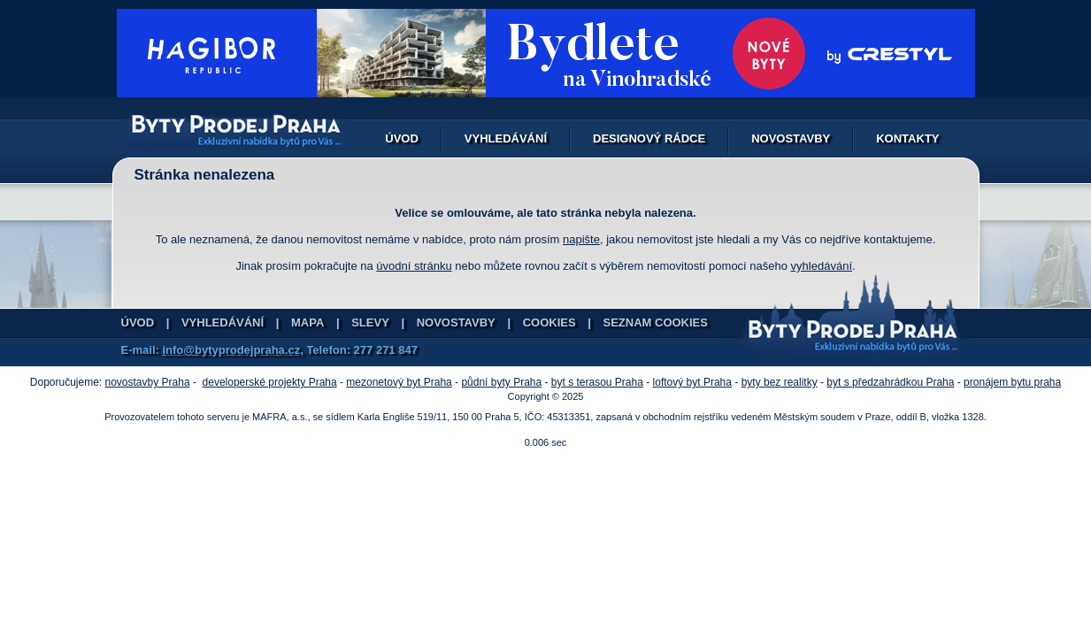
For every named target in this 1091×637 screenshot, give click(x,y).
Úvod (402, 138)
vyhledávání (821, 265)
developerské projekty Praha (270, 382)
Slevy (370, 322)
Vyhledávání (506, 138)
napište (581, 239)
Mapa (307, 322)
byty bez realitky (779, 382)
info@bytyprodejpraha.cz (231, 350)
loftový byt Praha (692, 382)
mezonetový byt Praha (398, 382)
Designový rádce (649, 138)
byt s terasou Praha (597, 382)
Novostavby (790, 138)
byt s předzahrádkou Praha (890, 382)
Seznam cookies (655, 322)
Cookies (549, 322)
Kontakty (907, 138)
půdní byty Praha (501, 382)
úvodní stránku (413, 265)
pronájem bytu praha (1012, 382)
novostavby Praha (147, 382)
